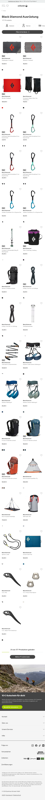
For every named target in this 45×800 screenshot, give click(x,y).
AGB (3, 795)
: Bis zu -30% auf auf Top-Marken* (28, 1)
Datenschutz (17, 795)
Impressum (9, 795)
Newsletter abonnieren (11, 707)
